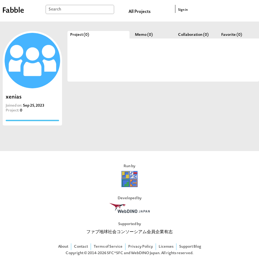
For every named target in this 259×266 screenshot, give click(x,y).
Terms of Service (108, 247)
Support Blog (190, 247)
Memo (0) (144, 35)
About (63, 247)
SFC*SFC (115, 253)
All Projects (139, 12)
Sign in (183, 10)
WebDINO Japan (145, 253)
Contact (81, 247)
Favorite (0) (231, 35)
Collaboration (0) (193, 35)
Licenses (166, 247)
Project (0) (79, 35)
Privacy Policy (140, 247)
